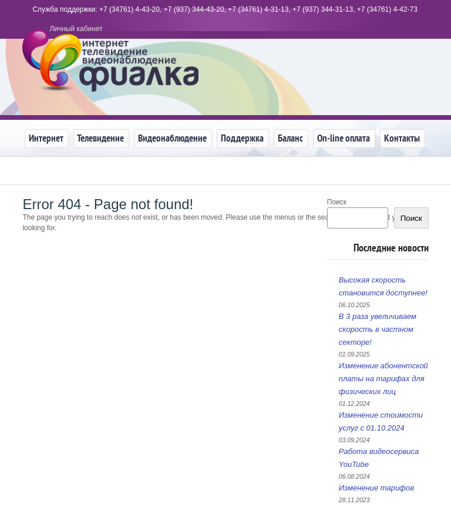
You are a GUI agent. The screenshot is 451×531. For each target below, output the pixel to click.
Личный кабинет (75, 29)
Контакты (400, 138)
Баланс (288, 138)
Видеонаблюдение (170, 138)
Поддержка (240, 138)
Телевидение (99, 138)
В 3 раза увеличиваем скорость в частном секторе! (377, 329)
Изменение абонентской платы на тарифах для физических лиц (383, 378)
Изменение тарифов (376, 487)
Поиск (411, 218)
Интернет (44, 138)
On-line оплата (342, 138)
